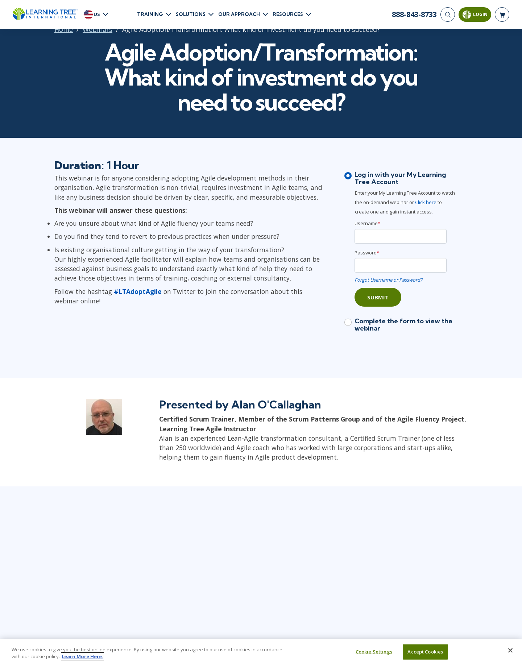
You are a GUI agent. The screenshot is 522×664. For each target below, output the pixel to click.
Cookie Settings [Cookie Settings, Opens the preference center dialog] (374, 651)
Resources (288, 14)
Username (367, 223)
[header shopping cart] (502, 14)
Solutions (191, 14)
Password (367, 252)
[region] (261, 651)
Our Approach (239, 14)
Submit (378, 297)
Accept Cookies (425, 651)
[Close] (510, 651)
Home (63, 29)
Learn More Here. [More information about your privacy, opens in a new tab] (82, 656)
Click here (426, 202)
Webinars (97, 29)
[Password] (401, 265)
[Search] (447, 14)
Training (150, 14)
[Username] (401, 236)
